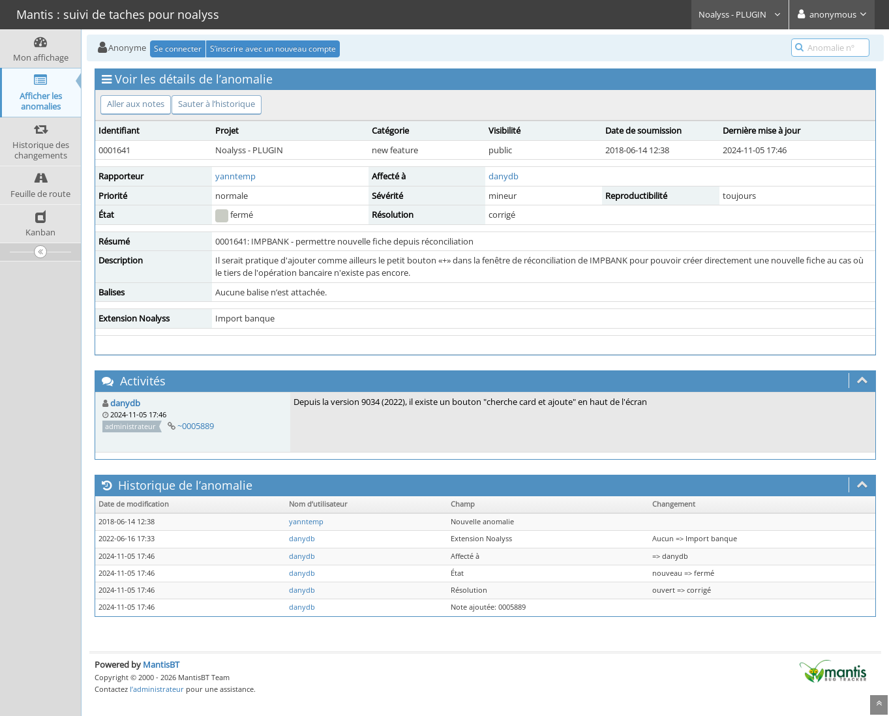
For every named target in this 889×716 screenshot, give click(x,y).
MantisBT (161, 664)
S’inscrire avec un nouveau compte (273, 48)
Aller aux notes (135, 104)
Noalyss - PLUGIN (740, 14)
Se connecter (178, 48)
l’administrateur (157, 689)
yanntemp (235, 176)
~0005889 (195, 426)
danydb (504, 176)
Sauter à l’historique (216, 104)
